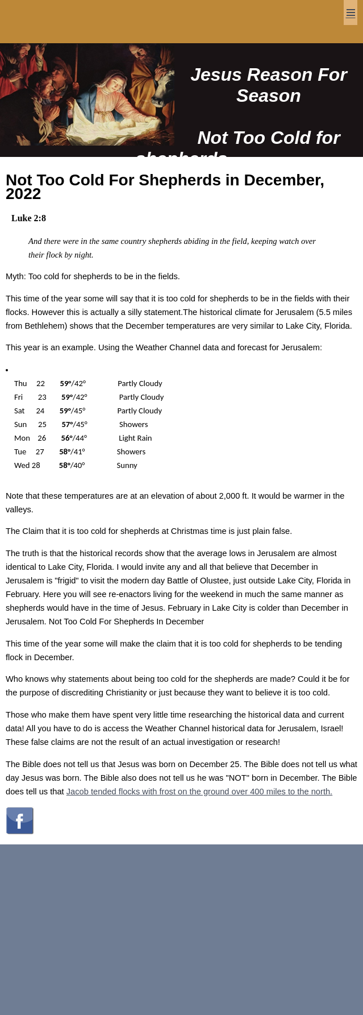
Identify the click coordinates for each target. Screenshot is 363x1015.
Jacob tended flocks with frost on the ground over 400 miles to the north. (199, 791)
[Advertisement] (181, 929)
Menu (350, 12)
